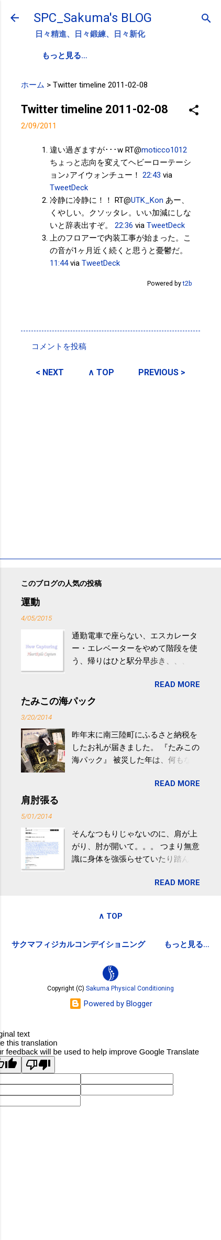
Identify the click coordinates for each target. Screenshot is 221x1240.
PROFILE (93, 55)
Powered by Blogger (110, 1004)
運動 (30, 601)
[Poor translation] (38, 1065)
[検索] (206, 19)
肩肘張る (40, 799)
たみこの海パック (58, 700)
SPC (50, 55)
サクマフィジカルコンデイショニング (78, 944)
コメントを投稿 (58, 346)
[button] (193, 110)
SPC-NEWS (149, 55)
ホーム (33, 84)
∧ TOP (101, 372)
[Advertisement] (110, 466)
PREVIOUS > (161, 372)
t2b (187, 283)
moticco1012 (164, 149)
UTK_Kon (147, 199)
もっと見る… (186, 944)
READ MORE (177, 684)
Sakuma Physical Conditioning (130, 989)
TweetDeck (69, 187)
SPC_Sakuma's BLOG (93, 17)
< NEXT (50, 372)
